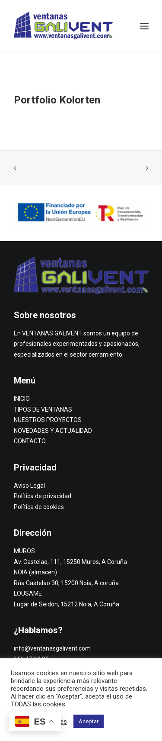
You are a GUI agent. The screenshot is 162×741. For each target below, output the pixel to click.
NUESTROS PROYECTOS (48, 419)
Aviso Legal (29, 485)
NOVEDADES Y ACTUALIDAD (53, 430)
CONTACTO (30, 441)
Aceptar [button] (88, 721)
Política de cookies (39, 506)
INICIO (22, 398)
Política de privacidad (42, 496)
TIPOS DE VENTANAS (43, 409)
